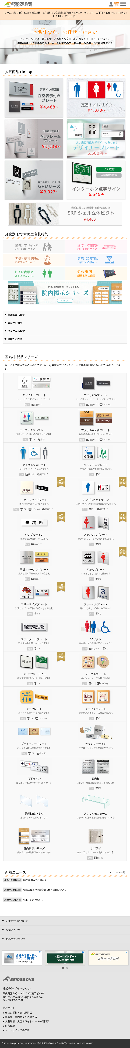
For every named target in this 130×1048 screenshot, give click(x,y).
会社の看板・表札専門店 (18, 1012)
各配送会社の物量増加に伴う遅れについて (44, 889)
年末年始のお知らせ (33, 900)
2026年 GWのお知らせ (34, 880)
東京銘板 (10, 1025)
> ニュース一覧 (117, 872)
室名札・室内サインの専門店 (21, 1017)
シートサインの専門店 (17, 1030)
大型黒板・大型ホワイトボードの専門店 (27, 1021)
